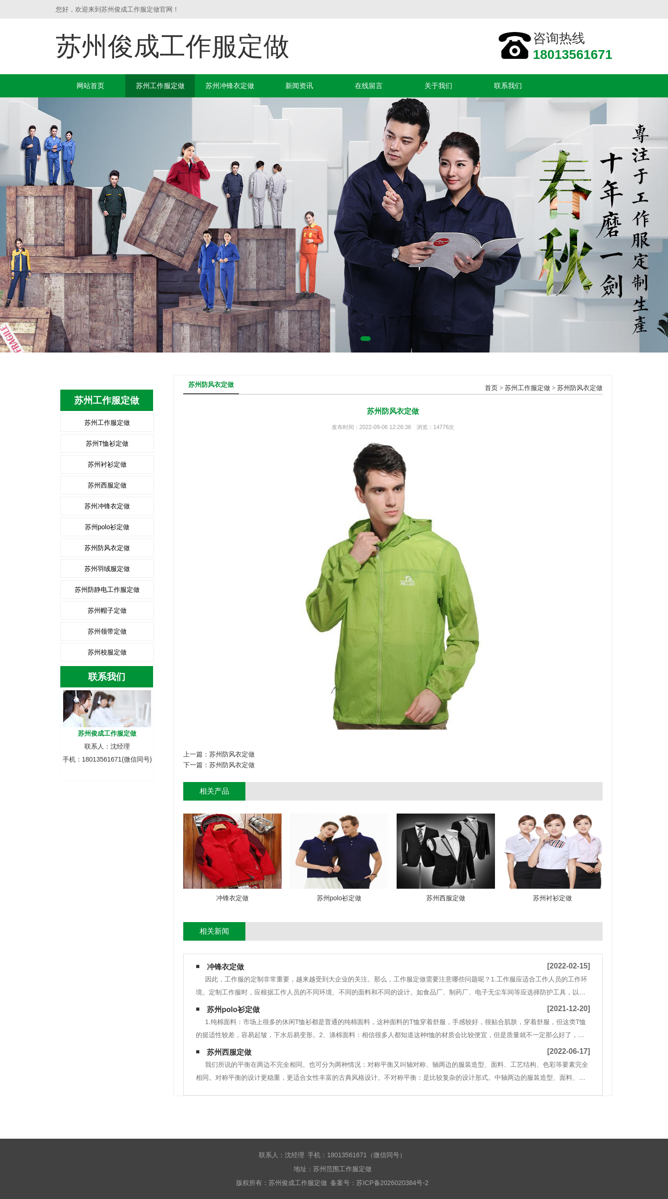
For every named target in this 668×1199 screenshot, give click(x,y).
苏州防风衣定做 (107, 547)
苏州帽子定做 (107, 610)
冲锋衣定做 (225, 967)
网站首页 (90, 86)
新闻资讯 (299, 86)
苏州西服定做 (107, 485)
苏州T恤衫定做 (107, 443)
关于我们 (438, 86)
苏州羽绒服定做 (107, 568)
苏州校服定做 (107, 652)
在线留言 (369, 86)
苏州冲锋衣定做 (230, 86)
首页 (491, 388)
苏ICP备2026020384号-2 (392, 1182)
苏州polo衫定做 (107, 527)
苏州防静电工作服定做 (107, 589)
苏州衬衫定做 (107, 464)
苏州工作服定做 (160, 86)
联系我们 (508, 86)
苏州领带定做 (107, 631)
